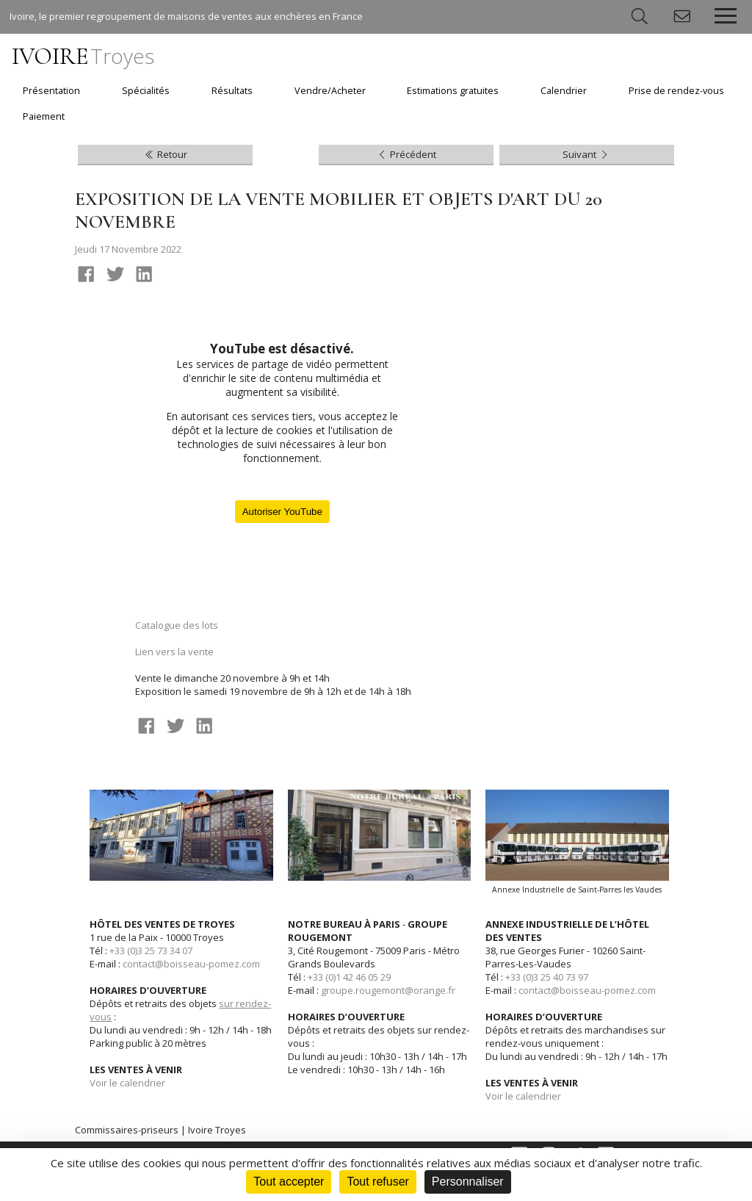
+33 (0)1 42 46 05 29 (349, 977)
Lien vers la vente (174, 651)
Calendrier (563, 90)
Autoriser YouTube (282, 511)
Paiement (44, 116)
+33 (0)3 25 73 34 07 (150, 950)
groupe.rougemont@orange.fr (388, 990)
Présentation (51, 90)
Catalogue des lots (176, 625)
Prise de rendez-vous (676, 90)
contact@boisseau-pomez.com (191, 963)
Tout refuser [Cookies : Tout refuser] (377, 1181)
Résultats (232, 90)
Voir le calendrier (127, 1082)
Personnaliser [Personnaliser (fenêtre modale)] (468, 1181)
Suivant (586, 154)
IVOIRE (83, 56)
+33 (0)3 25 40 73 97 (546, 977)
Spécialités (146, 90)
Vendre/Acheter (330, 90)
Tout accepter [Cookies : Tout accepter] (288, 1181)
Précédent (406, 154)
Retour (165, 154)
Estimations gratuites (453, 90)
